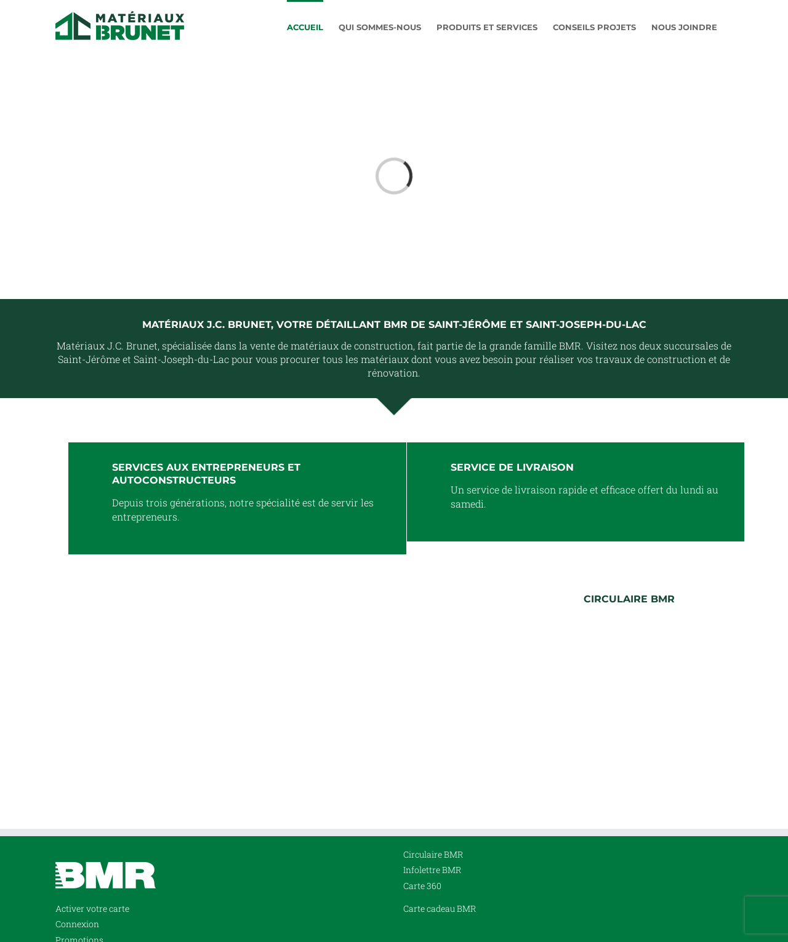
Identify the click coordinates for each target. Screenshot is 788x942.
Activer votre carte (92, 908)
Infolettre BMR (432, 870)
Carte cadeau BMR (439, 908)
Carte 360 (422, 886)
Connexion (77, 924)
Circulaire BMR (433, 854)
